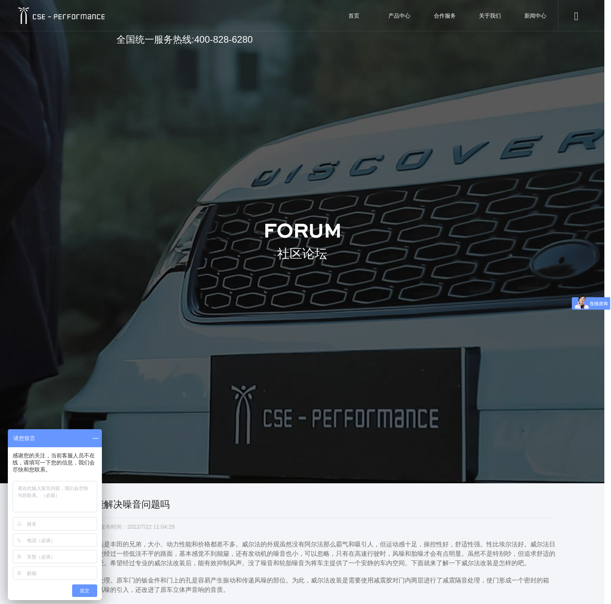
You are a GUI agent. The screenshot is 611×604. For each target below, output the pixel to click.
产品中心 (399, 16)
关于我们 (490, 16)
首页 (353, 16)
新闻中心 (535, 16)
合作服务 (445, 16)
